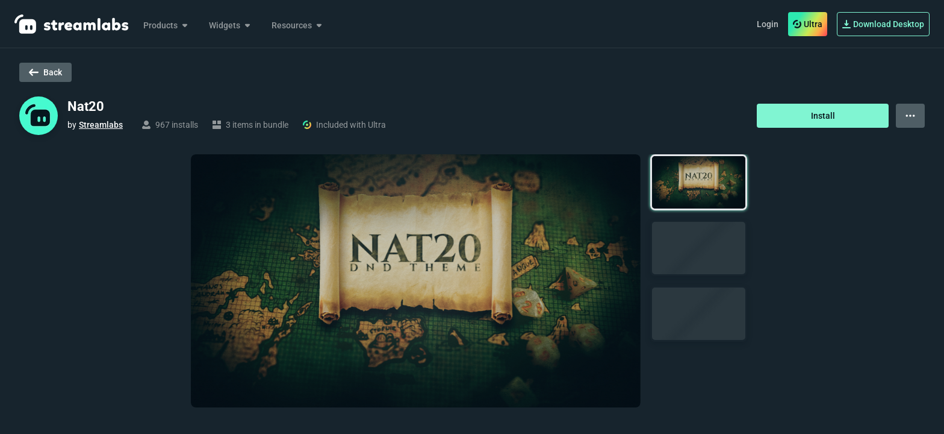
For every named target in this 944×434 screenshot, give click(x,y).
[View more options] (910, 116)
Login (767, 24)
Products (166, 25)
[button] (698, 182)
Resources (298, 25)
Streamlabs (101, 125)
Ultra (807, 24)
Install (823, 116)
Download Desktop (883, 24)
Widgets (230, 25)
